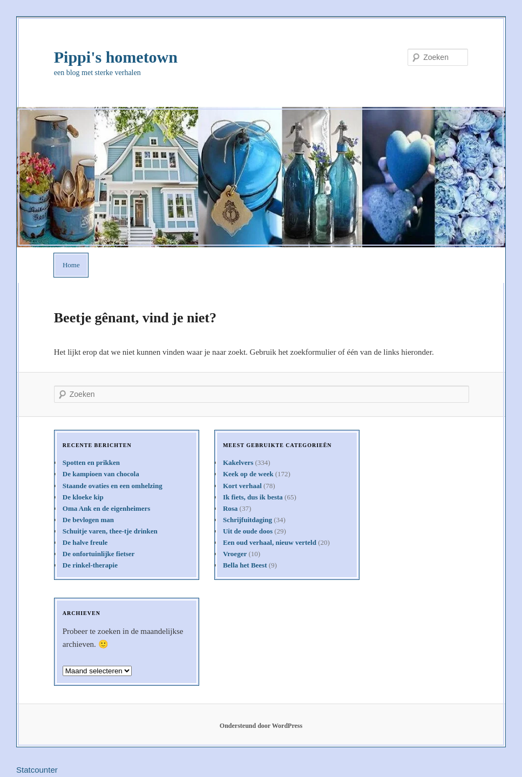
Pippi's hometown (116, 57)
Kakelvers (238, 462)
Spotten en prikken (91, 462)
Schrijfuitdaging (247, 520)
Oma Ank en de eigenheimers (107, 508)
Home (71, 265)
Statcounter (37, 769)
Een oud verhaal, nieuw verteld (269, 542)
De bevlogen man (88, 520)
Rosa (230, 508)
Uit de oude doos (248, 531)
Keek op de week (248, 474)
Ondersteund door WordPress (261, 725)
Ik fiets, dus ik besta (253, 497)
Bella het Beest (245, 565)
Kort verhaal (242, 486)
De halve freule (85, 542)
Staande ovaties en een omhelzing (112, 486)
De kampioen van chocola (101, 474)
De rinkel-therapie (90, 565)
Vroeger (235, 554)
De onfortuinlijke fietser (99, 554)
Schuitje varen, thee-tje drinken (110, 531)
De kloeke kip (83, 497)
